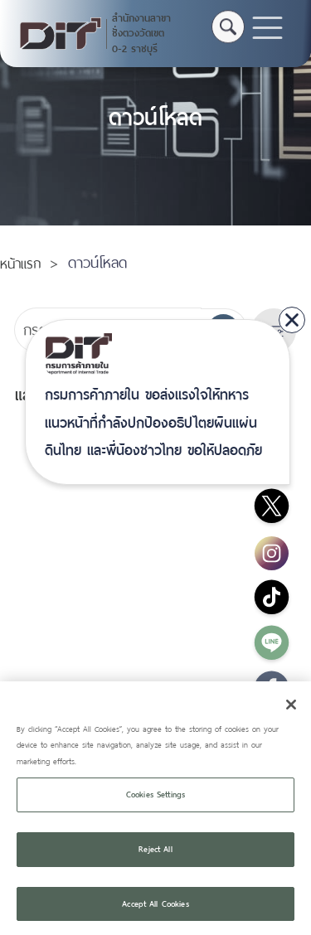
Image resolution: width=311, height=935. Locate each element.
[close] (292, 320)
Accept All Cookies (155, 915)
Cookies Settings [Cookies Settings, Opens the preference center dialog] (155, 806)
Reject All (155, 861)
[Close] (291, 716)
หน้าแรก (20, 264)
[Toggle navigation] (267, 27)
